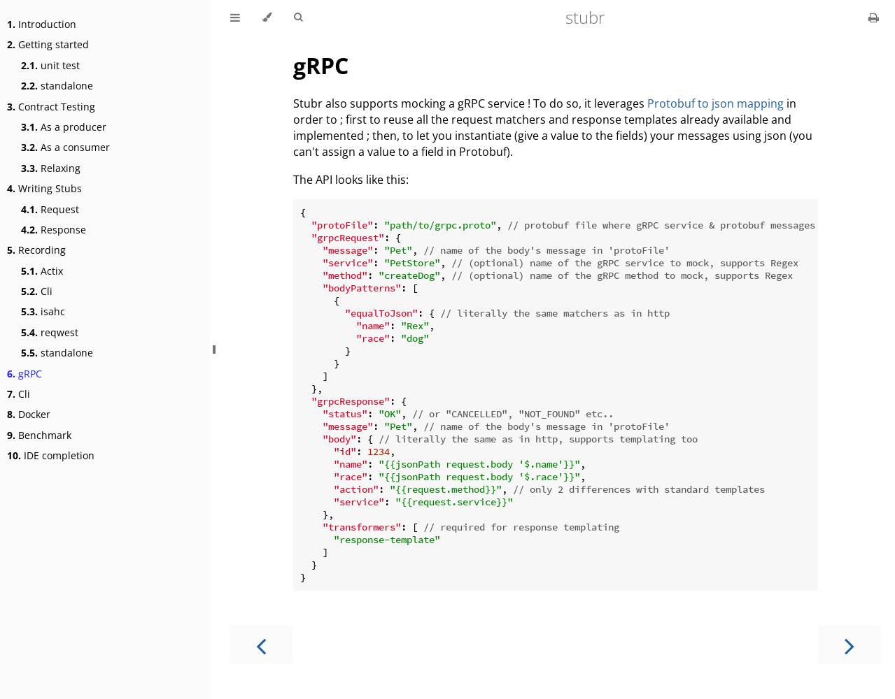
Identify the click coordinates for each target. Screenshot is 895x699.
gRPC (24, 373)
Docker (28, 414)
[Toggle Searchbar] (298, 17)
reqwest (49, 332)
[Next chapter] (849, 645)
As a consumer (65, 147)
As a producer (63, 127)
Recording (36, 250)
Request (50, 209)
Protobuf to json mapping (715, 103)
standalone (57, 85)
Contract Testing (51, 106)
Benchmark (39, 435)
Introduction (41, 24)
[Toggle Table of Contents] (235, 17)
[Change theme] (267, 17)
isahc (43, 311)
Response (53, 229)
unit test (50, 65)
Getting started (48, 44)
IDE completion (50, 455)
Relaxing (50, 168)
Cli (36, 291)
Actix (42, 271)
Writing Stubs (44, 188)
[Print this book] (874, 17)
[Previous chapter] (261, 645)
